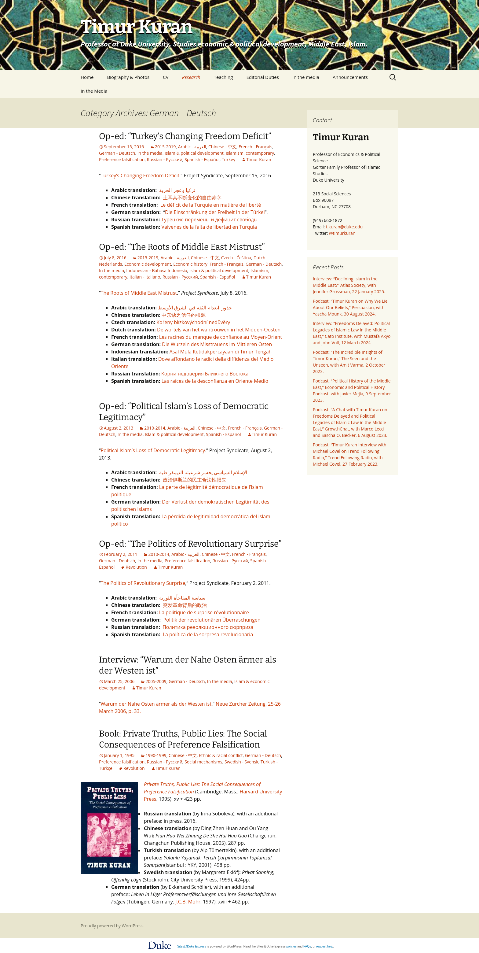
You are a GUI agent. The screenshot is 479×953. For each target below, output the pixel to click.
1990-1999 (155, 755)
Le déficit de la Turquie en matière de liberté (210, 204)
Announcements (350, 77)
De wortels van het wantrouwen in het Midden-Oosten (218, 329)
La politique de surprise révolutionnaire (204, 612)
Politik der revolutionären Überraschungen (211, 619)
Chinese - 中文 (222, 147)
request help (324, 946)
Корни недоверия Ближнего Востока (204, 373)
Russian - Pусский (164, 159)
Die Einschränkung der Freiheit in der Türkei (215, 212)
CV (165, 77)
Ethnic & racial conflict (221, 755)
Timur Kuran (258, 159)
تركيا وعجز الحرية (177, 190)
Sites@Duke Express (191, 946)
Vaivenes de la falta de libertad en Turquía (209, 226)
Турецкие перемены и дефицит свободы (209, 219)
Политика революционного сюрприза (208, 627)
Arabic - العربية (192, 147)
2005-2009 (155, 681)
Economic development (147, 264)
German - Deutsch (117, 153)
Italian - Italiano (145, 277)
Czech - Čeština (236, 257)
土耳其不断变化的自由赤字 (192, 197)
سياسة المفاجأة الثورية (181, 597)
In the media (305, 77)
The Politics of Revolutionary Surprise (143, 583)
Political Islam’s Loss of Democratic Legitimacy (153, 450)
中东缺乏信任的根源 (184, 315)
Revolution (136, 567)
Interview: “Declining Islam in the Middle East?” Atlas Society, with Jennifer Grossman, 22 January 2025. (349, 285)
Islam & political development (194, 153)
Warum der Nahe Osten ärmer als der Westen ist (156, 703)
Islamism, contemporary (250, 153)
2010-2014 (154, 428)
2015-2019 (165, 147)
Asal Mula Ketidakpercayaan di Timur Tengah (221, 351)
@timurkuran (342, 233)
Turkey (228, 159)
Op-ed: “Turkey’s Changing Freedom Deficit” (185, 136)
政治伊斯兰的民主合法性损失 (194, 479)
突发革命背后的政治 (185, 605)
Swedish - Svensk (241, 762)
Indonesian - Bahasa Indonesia (156, 270)
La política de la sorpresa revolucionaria (208, 634)
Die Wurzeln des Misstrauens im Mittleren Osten (217, 344)
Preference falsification (121, 159)
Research (191, 77)
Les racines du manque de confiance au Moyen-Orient (220, 337)
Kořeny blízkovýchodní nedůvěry (193, 322)
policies (291, 946)
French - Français (255, 147)
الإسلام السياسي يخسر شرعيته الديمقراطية (202, 472)
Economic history (190, 264)
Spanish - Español (202, 159)
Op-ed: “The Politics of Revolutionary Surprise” (190, 544)
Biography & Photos (128, 77)
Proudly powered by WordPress (112, 926)
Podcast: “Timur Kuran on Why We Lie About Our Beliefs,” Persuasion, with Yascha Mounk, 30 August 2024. (350, 307)
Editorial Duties (262, 77)
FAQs (307, 946)
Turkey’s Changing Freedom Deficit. (141, 175)
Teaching (223, 77)
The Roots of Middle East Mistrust (139, 293)
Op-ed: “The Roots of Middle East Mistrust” (182, 247)
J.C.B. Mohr (187, 901)
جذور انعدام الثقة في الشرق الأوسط (195, 307)
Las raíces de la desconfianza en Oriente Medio (214, 381)
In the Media (94, 91)
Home (87, 77)
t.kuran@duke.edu (344, 227)
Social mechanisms (203, 762)
